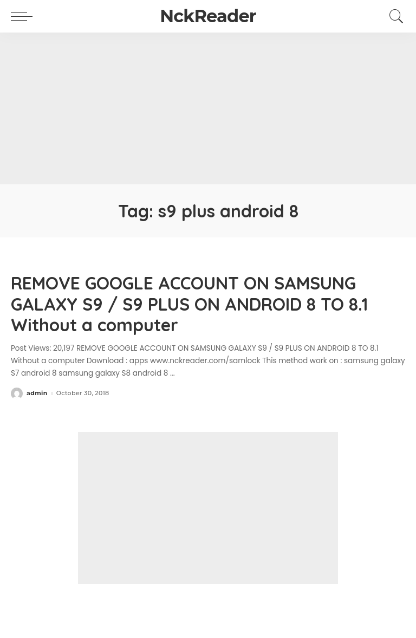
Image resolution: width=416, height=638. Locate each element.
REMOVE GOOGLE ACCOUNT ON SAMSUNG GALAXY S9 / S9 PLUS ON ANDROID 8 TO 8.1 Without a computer (189, 304)
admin (37, 393)
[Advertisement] (208, 108)
